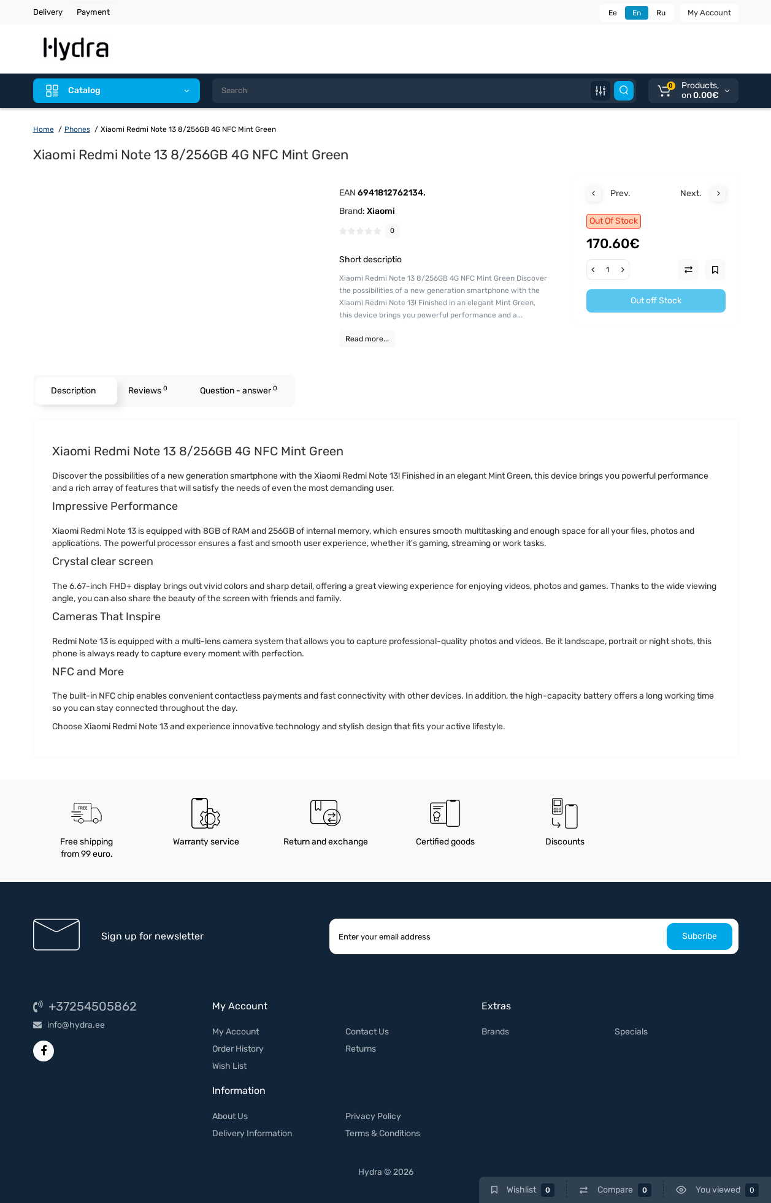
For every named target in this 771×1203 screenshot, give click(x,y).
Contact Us (367, 1032)
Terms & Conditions (382, 1133)
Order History (238, 1049)
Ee (612, 13)
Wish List (229, 1066)
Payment (93, 12)
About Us (230, 1116)
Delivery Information (252, 1133)
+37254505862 (85, 1006)
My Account (709, 12)
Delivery (48, 12)
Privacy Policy (373, 1116)
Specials (631, 1032)
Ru (661, 13)
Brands (495, 1032)
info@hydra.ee (69, 1025)
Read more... (367, 339)
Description (73, 390)
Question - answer (238, 390)
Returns (360, 1049)
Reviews (147, 390)
